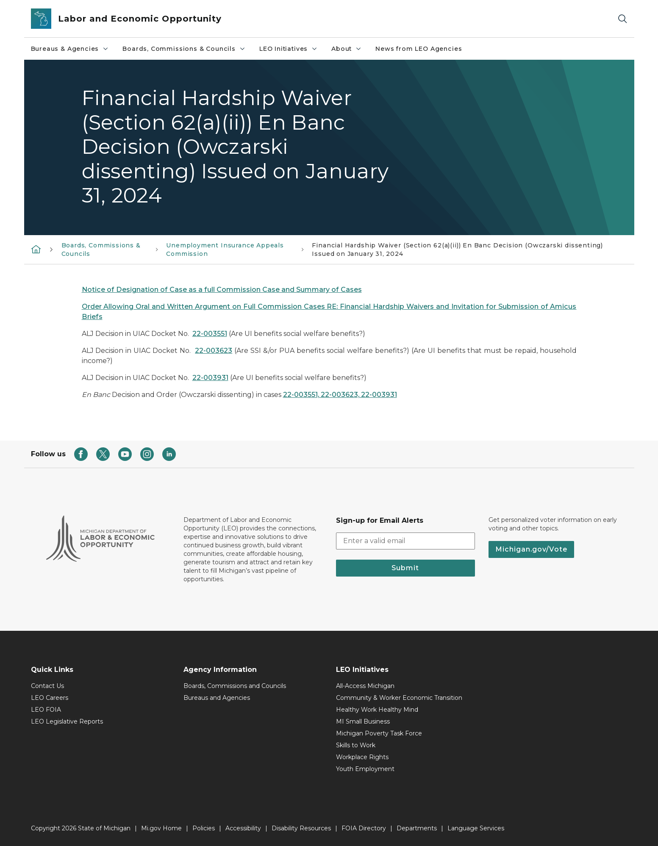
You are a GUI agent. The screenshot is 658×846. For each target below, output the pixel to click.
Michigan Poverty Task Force (379, 733)
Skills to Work (355, 745)
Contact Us (47, 686)
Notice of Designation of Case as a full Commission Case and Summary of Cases (222, 290)
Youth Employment (365, 769)
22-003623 (213, 351)
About (346, 49)
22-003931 (210, 378)
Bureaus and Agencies (216, 698)
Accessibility (243, 828)
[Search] (622, 19)
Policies (203, 828)
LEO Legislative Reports (67, 721)
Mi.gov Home (161, 828)
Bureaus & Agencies (70, 49)
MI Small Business (363, 721)
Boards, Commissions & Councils (184, 49)
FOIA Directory (363, 828)
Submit (405, 568)
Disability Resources (301, 828)
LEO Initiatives (288, 49)
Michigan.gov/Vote (531, 549)
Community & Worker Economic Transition (399, 698)
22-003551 (209, 334)
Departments (417, 828)
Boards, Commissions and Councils (234, 686)
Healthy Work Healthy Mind (377, 709)
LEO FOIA (46, 709)
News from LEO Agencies (418, 49)
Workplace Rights (362, 757)
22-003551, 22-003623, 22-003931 (340, 395)
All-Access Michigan (365, 686)
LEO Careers (49, 698)
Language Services (475, 828)
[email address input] (405, 541)
